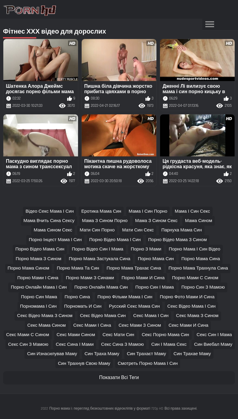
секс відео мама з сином (45, 316)
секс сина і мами (74, 344)
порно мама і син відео (194, 249)
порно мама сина (200, 259)
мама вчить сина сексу (48, 221)
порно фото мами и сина (187, 297)
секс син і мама (214, 335)
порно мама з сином (38, 259)
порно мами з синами (90, 278)
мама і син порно (148, 211)
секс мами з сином (140, 325)
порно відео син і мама (97, 249)
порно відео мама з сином (177, 240)
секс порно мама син (165, 335)
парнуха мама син (181, 230)
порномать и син (82, 306)
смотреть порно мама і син (148, 363)
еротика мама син (101, 211)
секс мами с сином (27, 335)
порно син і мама (154, 287)
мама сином (198, 221)
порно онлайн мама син (101, 287)
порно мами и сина (143, 278)
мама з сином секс (156, 221)
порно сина (77, 297)
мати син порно (97, 230)
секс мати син (118, 335)
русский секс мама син (134, 306)
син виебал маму (213, 344)
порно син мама (39, 297)
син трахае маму (192, 354)
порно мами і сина (37, 278)
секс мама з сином (197, 316)
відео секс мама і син (49, 211)
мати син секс (138, 230)
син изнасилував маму (52, 354)
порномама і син (38, 306)
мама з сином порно (105, 221)
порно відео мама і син (115, 240)
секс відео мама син (103, 316)
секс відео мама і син (191, 306)
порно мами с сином (195, 278)
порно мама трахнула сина (198, 268)
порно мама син (156, 259)
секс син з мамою (28, 344)
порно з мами (146, 249)
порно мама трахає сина (134, 268)
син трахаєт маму (146, 354)
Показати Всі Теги (119, 378)
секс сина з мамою (122, 344)
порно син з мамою (203, 287)
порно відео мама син (39, 249)
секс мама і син (151, 316)
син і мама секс (169, 344)
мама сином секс (53, 230)
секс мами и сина (188, 325)
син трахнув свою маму (84, 363)
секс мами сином (76, 335)
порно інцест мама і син (55, 240)
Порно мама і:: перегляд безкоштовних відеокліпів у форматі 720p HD (106, 408)
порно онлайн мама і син (39, 287)
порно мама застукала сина (99, 259)
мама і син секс (192, 211)
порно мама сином (28, 268)
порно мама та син (78, 268)
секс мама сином (46, 325)
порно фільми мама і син (124, 297)
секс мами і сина (92, 325)
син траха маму (101, 354)
